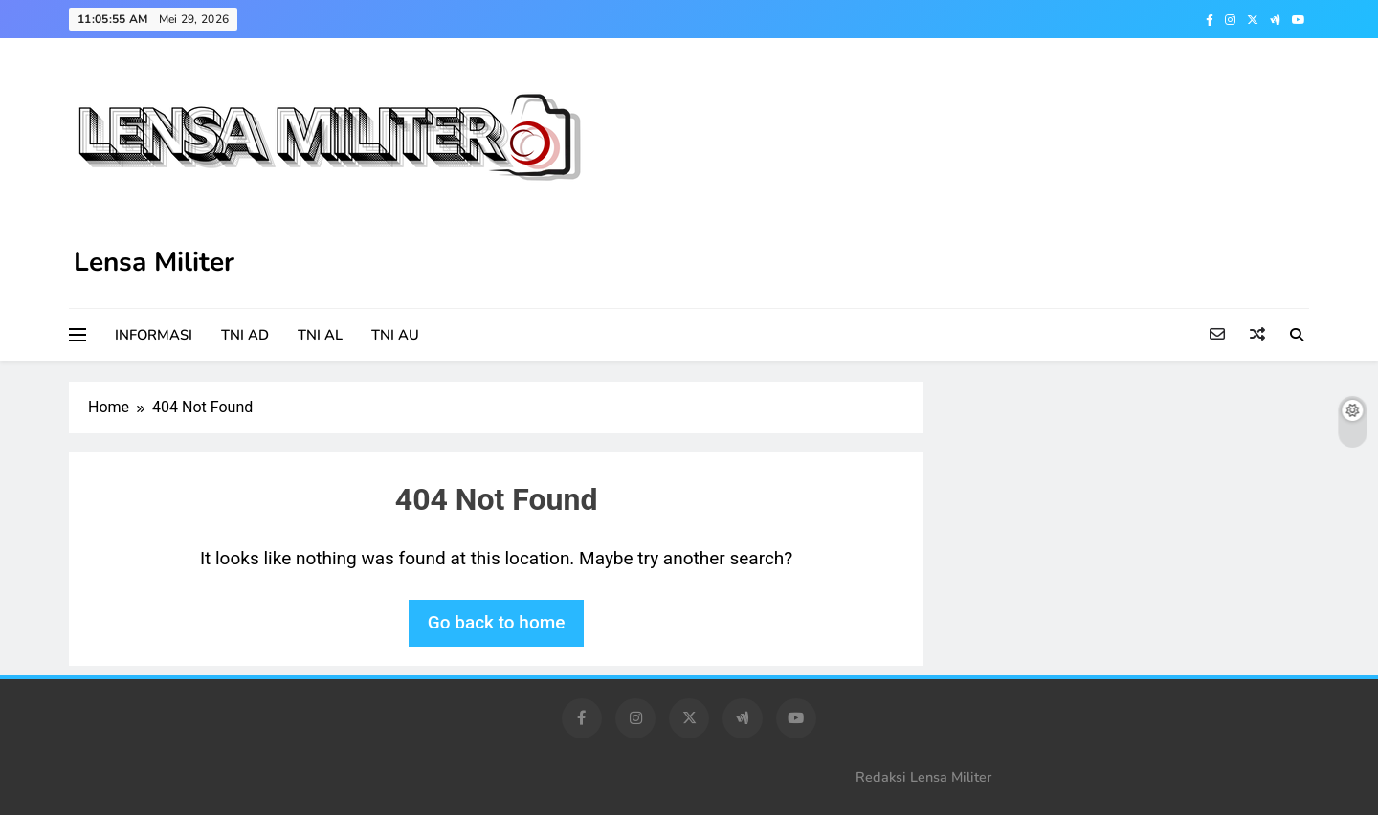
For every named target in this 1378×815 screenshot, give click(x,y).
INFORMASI (153, 334)
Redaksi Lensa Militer (923, 776)
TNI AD (245, 334)
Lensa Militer (154, 262)
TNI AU (395, 334)
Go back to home (497, 622)
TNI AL (320, 334)
